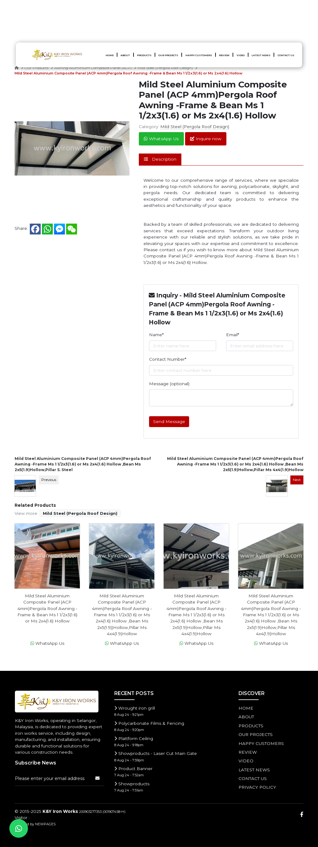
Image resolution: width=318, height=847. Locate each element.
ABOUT (125, 55)
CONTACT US (286, 55)
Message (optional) (169, 383)
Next (297, 480)
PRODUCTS (144, 55)
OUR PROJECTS (168, 55)
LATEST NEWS (261, 55)
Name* (156, 334)
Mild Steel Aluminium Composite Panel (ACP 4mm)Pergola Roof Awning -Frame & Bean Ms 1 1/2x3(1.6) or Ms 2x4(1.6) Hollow (129, 73)
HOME (110, 55)
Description (160, 159)
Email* (232, 334)
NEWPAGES (45, 824)
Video (241, 55)
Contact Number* (167, 359)
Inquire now (205, 138)
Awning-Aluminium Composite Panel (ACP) (93, 68)
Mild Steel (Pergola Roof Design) (166, 68)
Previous (48, 480)
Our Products (37, 68)
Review (224, 55)
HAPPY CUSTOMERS (198, 55)
